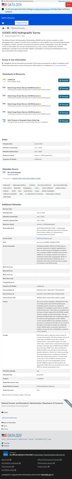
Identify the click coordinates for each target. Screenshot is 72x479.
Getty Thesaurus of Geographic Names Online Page (23, 120)
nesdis (14, 191)
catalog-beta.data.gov (42, 9)
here (30, 394)
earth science (7, 188)
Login (49, 439)
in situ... (37, 188)
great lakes (17, 188)
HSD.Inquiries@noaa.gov (9, 418)
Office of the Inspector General (49, 460)
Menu (69, 5)
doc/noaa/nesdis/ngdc (60, 185)
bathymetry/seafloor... (19, 185)
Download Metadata (13, 174)
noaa (19, 191)
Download (64, 80)
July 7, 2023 (21, 36)
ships (21, 194)
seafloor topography (48, 191)
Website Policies (23, 439)
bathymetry (6, 185)
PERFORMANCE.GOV (40, 439)
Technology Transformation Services (48, 455)
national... (6, 191)
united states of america (53, 194)
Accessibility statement (10, 463)
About (3, 439)
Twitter (4, 426)
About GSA (5, 460)
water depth (7, 197)
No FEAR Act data (8, 470)
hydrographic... (27, 188)
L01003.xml (11, 79)
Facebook (5, 429)
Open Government (12, 439)
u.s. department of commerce (34, 194)
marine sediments (47, 188)
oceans (37, 191)
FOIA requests (7, 466)
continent (32, 185)
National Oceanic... (18, 28)
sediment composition (10, 194)
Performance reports (45, 463)
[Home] (12, 4)
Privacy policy (43, 466)
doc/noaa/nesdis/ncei (44, 185)
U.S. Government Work (59, 65)
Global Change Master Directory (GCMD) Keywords (24, 88)
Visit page (64, 88)
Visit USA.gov (46, 475)
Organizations (21, 23)
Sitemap (31, 439)
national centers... (61, 188)
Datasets (10, 23)
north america (28, 191)
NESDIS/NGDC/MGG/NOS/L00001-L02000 (27, 178)
